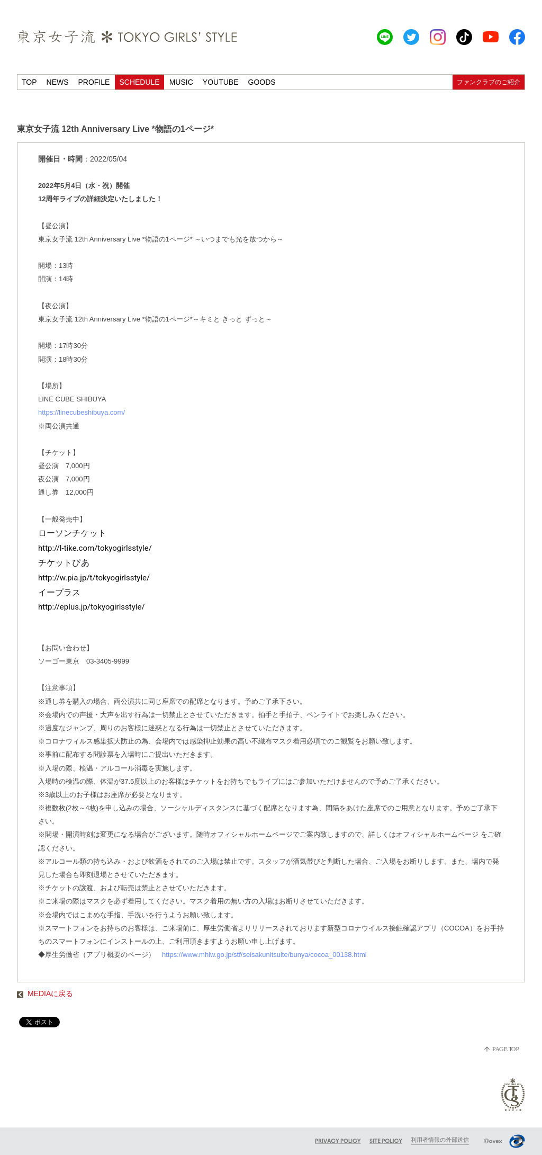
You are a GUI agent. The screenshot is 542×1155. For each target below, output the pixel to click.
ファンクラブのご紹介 (488, 82)
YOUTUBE (221, 82)
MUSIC (181, 82)
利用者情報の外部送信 (440, 1139)
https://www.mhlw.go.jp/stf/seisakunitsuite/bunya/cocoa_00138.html (265, 955)
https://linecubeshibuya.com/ (81, 412)
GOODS (262, 82)
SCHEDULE (139, 82)
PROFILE (94, 82)
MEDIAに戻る (45, 993)
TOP (29, 82)
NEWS (58, 82)
